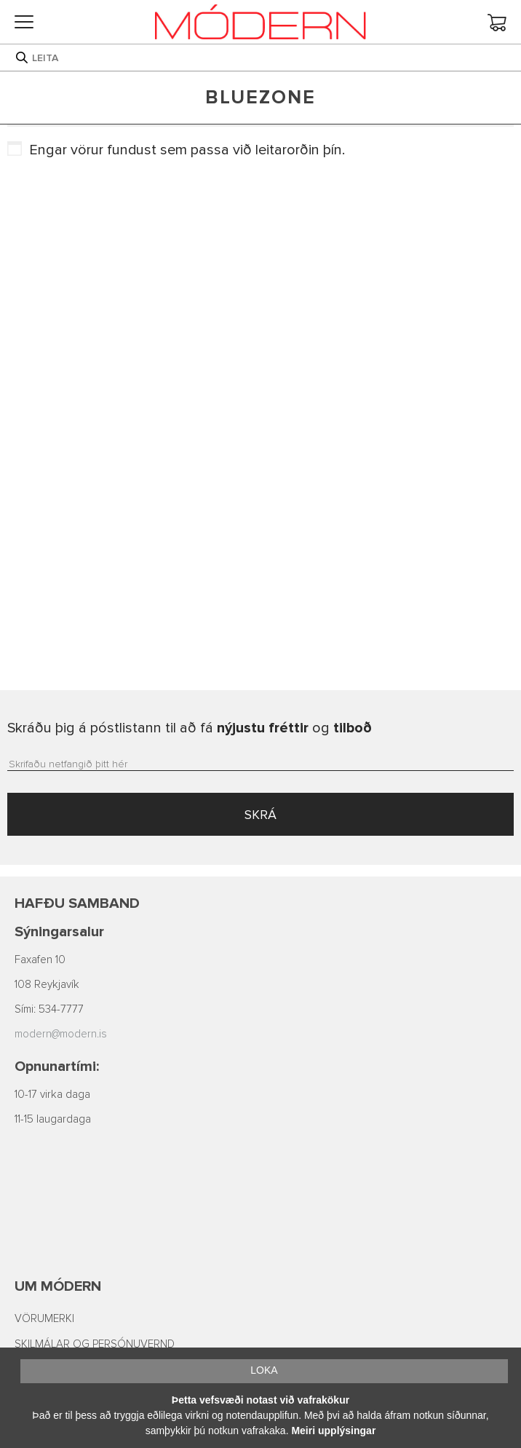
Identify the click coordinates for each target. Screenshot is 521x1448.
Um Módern (58, 1286)
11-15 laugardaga (53, 1119)
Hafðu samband (77, 903)
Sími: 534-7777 (49, 1009)
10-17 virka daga (52, 1094)
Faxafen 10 (40, 959)
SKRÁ (260, 815)
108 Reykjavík (47, 984)
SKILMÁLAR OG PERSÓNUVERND (95, 1344)
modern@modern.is (61, 1034)
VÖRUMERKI (44, 1318)
